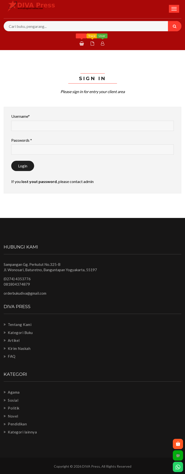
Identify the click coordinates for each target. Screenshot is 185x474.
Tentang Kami (17, 324)
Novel (11, 416)
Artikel (12, 340)
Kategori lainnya (20, 432)
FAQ (10, 356)
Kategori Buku (18, 332)
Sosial (11, 400)
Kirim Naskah (17, 348)
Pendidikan (15, 424)
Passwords (21, 140)
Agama (12, 392)
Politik (11, 408)
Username (20, 116)
